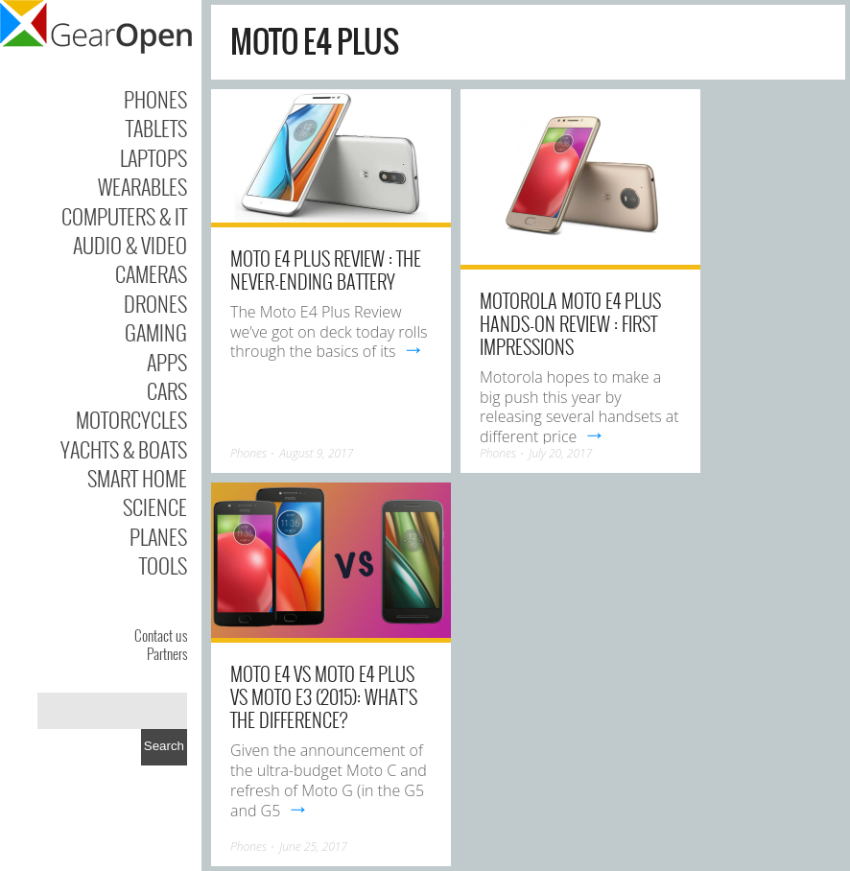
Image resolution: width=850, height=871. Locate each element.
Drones (155, 303)
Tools (163, 565)
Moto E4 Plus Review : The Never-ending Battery (325, 269)
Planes (158, 536)
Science (155, 506)
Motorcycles (131, 419)
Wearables (142, 186)
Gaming (156, 332)
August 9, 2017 (316, 453)
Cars (167, 390)
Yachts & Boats (123, 449)
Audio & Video (130, 244)
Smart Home (137, 477)
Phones (155, 98)
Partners (167, 653)
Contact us (160, 635)
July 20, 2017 (560, 453)
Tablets (156, 127)
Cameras (151, 273)
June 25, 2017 (313, 846)
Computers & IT (124, 215)
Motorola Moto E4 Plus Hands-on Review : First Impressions (570, 323)
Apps (167, 361)
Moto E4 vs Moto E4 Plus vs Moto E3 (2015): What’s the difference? (323, 696)
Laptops (153, 157)
